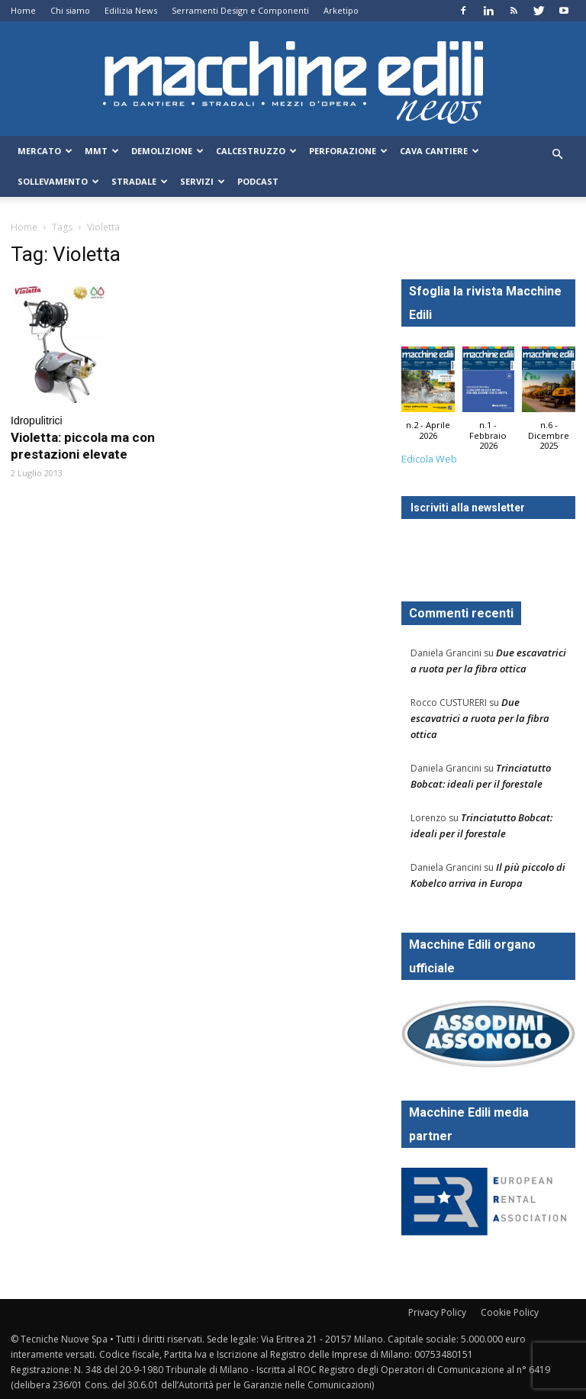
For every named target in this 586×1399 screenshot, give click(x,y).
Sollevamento (58, 181)
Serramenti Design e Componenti (240, 10)
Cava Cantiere (439, 150)
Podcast (258, 181)
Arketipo (341, 10)
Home (23, 10)
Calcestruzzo (256, 150)
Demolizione (167, 150)
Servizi (202, 181)
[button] (557, 154)
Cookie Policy (510, 1312)
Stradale (139, 181)
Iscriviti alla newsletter (468, 507)
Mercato (45, 150)
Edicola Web (429, 459)
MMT (102, 150)
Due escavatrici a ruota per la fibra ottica (480, 718)
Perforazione (348, 150)
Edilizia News (131, 10)
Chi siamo (70, 10)
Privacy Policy (437, 1312)
